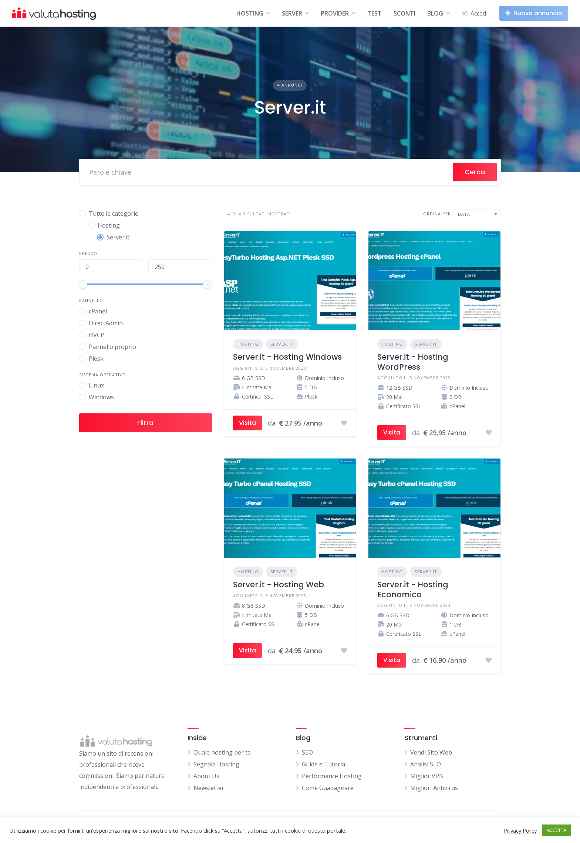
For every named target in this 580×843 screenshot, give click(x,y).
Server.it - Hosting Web (278, 584)
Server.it (281, 344)
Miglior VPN (427, 776)
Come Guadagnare (328, 788)
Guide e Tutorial (324, 764)
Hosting (248, 344)
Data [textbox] (464, 214)
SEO (307, 752)
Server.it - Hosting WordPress (412, 362)
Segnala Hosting (216, 764)
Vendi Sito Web (431, 752)
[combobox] (477, 214)
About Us (206, 776)
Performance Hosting (332, 776)
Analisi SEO (425, 764)
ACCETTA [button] (556, 830)
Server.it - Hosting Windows (287, 357)
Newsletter (208, 788)
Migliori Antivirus (434, 788)
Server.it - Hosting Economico (412, 589)
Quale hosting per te (222, 752)
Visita (247, 423)
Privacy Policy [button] (520, 830)
